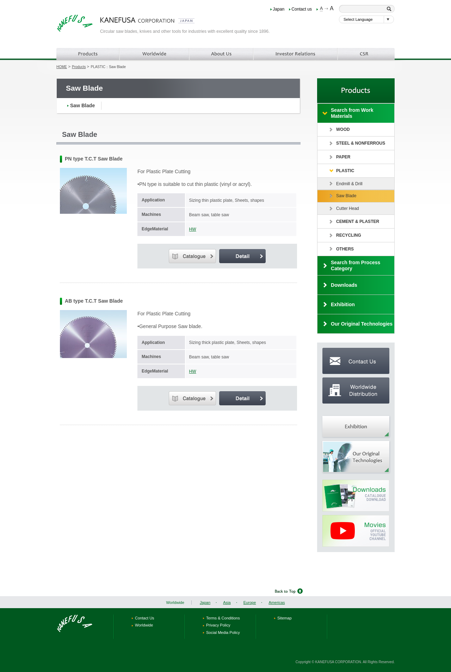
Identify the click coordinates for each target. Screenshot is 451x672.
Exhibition (343, 304)
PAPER (343, 157)
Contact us (301, 9)
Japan (278, 9)
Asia (227, 602)
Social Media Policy (223, 632)
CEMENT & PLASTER (357, 221)
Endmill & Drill (349, 183)
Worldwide (175, 602)
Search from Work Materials (352, 113)
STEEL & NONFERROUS (360, 143)
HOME (61, 67)
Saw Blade (82, 105)
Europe (249, 602)
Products (79, 67)
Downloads (344, 285)
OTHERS (345, 249)
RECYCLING (348, 235)
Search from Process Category (355, 265)
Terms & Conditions (223, 618)
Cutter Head (347, 208)
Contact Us (144, 618)
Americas (276, 602)
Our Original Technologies (362, 324)
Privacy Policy (218, 625)
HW (192, 229)
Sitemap (284, 618)
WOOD (343, 129)
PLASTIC (345, 170)
